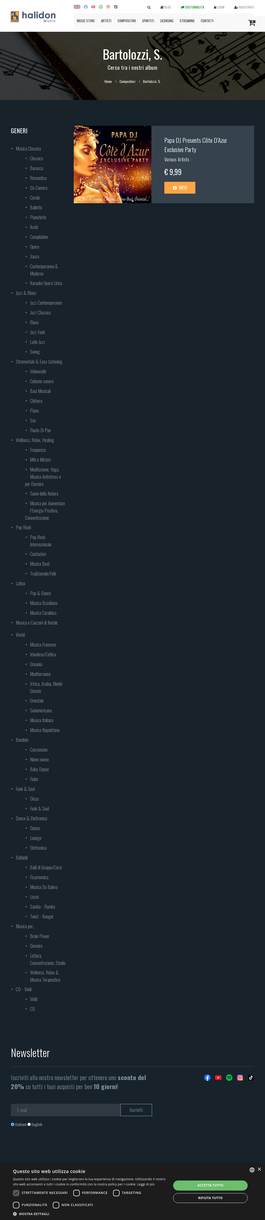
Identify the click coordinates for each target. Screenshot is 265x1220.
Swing (35, 351)
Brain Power (39, 936)
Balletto (36, 207)
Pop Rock (23, 527)
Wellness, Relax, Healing (35, 440)
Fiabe (34, 779)
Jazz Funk (37, 332)
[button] (90, 1213)
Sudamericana (41, 710)
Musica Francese (43, 644)
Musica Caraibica (43, 612)
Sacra (34, 256)
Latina (20, 583)
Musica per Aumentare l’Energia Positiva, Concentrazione (45, 510)
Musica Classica (28, 148)
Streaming (187, 20)
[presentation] (50, 1148)
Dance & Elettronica (31, 818)
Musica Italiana (41, 720)
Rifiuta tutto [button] (210, 1198)
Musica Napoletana (45, 730)
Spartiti (148, 20)
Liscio (34, 896)
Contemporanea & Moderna (44, 270)
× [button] (259, 1169)
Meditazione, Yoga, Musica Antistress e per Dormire (43, 476)
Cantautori (38, 553)
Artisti (106, 20)
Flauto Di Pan (40, 430)
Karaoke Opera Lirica (46, 283)
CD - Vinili (24, 989)
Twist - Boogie (41, 916)
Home (108, 81)
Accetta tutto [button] (210, 1185)
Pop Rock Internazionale (40, 541)
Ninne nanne (39, 759)
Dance (35, 828)
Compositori (126, 20)
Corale (35, 197)
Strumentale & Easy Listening (39, 361)
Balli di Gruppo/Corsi (46, 867)
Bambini (22, 739)
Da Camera (38, 187)
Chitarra (36, 400)
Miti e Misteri (40, 459)
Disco (34, 798)
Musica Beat (40, 563)
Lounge (35, 838)
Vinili (33, 999)
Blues (34, 322)
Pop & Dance (40, 593)
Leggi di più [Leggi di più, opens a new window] (145, 1184)
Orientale (37, 700)
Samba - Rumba (42, 906)
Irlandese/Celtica (43, 654)
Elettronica (38, 847)
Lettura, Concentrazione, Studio (47, 959)
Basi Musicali (40, 391)
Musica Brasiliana (43, 603)
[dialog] (132, 1191)
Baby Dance (39, 769)
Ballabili (22, 857)
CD (32, 1008)
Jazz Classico (40, 312)
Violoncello (38, 371)
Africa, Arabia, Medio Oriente (46, 687)
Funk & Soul (25, 788)
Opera (34, 246)
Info (180, 187)
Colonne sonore (42, 381)
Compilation (39, 236)
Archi (34, 227)
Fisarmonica (39, 877)
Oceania (36, 664)
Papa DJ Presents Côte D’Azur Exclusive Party (195, 144)
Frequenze (38, 449)
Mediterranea (40, 674)
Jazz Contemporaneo (46, 302)
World (20, 634)
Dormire (36, 945)
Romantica (38, 178)
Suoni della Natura (44, 493)
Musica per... (25, 926)
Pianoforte (38, 217)
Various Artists (177, 159)
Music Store (86, 20)
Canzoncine (39, 749)
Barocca (36, 168)
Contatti (207, 20)
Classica (36, 158)
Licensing (166, 20)
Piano (34, 410)
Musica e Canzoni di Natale (37, 622)
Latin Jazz (37, 342)
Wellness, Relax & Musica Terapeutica (45, 976)
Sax (33, 420)
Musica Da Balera (44, 887)
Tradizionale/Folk (43, 573)
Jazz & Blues (26, 292)
